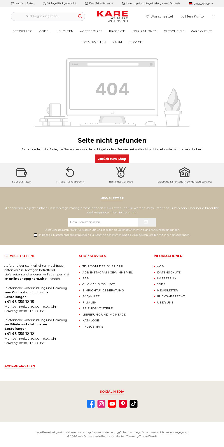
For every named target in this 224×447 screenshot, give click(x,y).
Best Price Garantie (101, 3)
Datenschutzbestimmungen (71, 234)
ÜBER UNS (165, 302)
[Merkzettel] (159, 16)
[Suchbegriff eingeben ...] (43, 16)
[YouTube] (112, 404)
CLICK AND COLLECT (98, 284)
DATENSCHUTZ (168, 272)
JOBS (161, 284)
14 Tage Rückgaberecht (61, 3)
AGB (135, 234)
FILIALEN (89, 302)
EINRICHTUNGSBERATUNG (103, 290)
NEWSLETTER (167, 290)
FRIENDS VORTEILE (97, 308)
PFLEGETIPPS (92, 326)
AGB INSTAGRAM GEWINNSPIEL (107, 272)
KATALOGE (90, 320)
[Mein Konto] (192, 16)
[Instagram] (101, 404)
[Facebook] (91, 404)
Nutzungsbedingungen (165, 229)
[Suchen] (80, 16)
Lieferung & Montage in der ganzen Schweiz (153, 3)
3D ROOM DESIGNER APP (102, 266)
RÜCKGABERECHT (171, 296)
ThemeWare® (148, 436)
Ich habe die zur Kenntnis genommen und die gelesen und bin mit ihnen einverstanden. (114, 234)
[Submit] (147, 222)
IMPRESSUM (167, 278)
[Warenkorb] (212, 16)
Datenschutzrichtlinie (131, 229)
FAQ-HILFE (91, 296)
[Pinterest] (123, 404)
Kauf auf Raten (25, 3)
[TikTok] (133, 404)
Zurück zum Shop (112, 159)
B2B (85, 278)
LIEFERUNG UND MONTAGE (104, 314)
